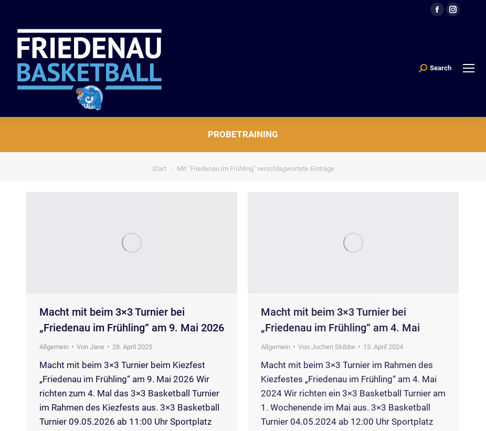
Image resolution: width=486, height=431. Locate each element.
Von (90, 347)
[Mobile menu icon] (469, 68)
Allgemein (54, 347)
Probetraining (243, 134)
